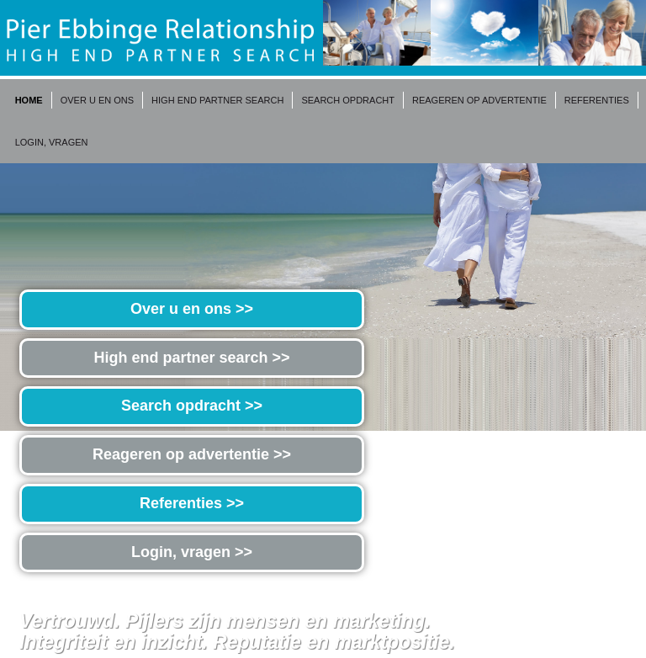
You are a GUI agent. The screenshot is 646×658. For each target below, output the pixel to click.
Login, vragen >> (191, 552)
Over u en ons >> (191, 308)
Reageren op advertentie (479, 100)
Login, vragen (51, 142)
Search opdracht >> (191, 405)
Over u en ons (97, 100)
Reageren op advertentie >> (192, 454)
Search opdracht (347, 100)
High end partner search (217, 100)
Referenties (596, 100)
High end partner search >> (191, 357)
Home (29, 100)
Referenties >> (192, 503)
